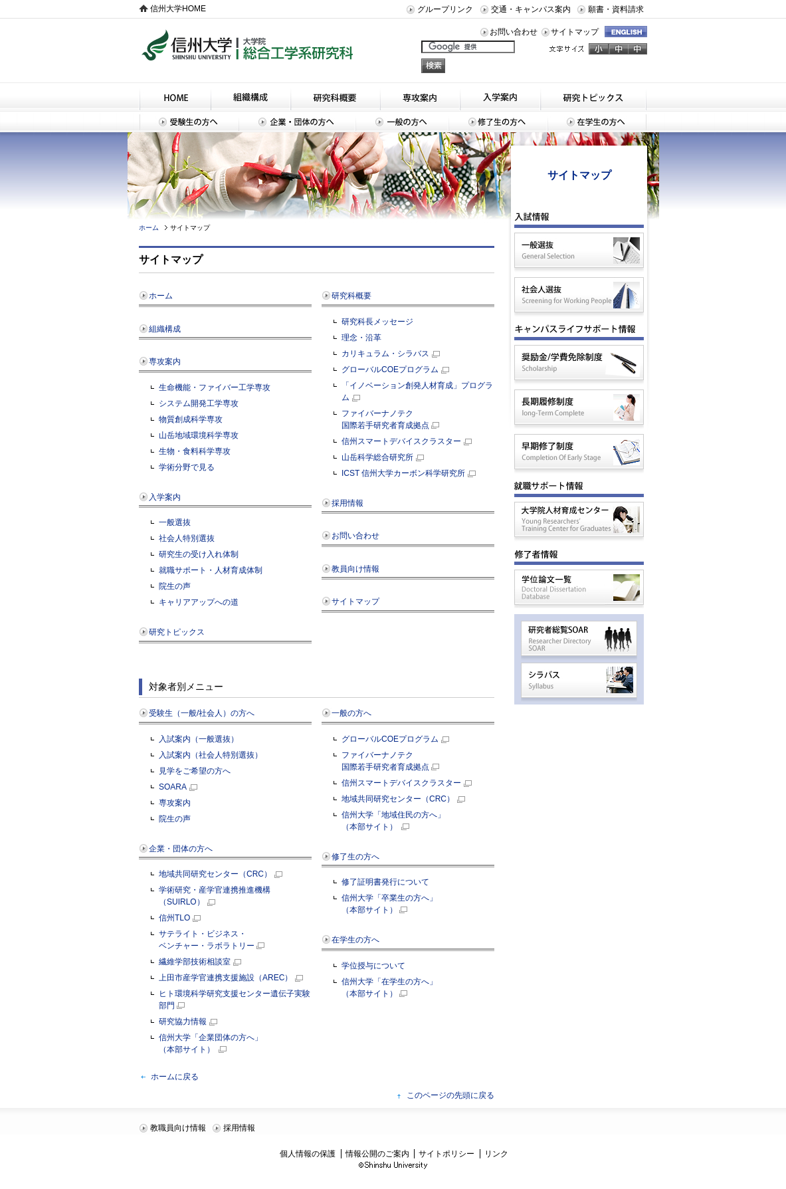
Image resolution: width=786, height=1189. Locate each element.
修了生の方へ (497, 121)
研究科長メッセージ (377, 321)
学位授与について (373, 965)
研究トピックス (593, 96)
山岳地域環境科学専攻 (199, 435)
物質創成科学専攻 (191, 419)
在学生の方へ (597, 121)
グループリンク (445, 9)
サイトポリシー (446, 1153)
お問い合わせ (514, 32)
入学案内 (500, 96)
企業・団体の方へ (297, 121)
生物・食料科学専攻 (195, 451)
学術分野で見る (187, 467)
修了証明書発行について (385, 882)
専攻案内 (420, 96)
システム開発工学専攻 (199, 403)
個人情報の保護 (308, 1153)
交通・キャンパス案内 (531, 9)
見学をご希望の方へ (195, 771)
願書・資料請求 (616, 9)
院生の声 (175, 586)
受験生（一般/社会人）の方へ (201, 713)
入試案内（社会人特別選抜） (210, 755)
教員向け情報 (355, 569)
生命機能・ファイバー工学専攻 (214, 387)
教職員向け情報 (178, 1128)
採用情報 (347, 503)
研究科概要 (335, 96)
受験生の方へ (189, 121)
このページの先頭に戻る (450, 1095)
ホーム (149, 227)
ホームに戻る (175, 1076)
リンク (496, 1153)
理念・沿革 (361, 337)
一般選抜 (175, 522)
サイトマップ (575, 32)
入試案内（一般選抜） (199, 739)
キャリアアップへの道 (199, 602)
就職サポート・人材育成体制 (210, 570)
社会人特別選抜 (187, 538)
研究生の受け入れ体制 (199, 554)
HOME (175, 96)
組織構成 (250, 96)
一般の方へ (401, 121)
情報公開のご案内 (377, 1153)
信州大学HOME (178, 8)
